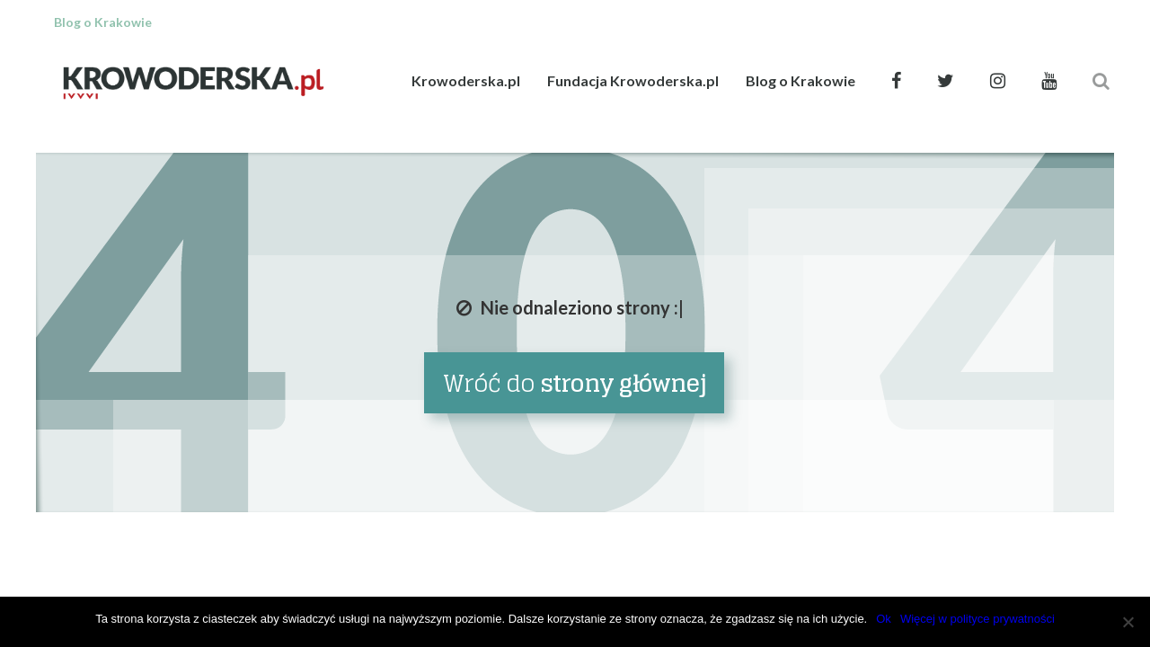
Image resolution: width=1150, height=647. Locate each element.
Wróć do (574, 383)
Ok (883, 618)
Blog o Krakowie (800, 80)
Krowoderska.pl (465, 80)
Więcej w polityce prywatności (977, 618)
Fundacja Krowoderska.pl (633, 80)
